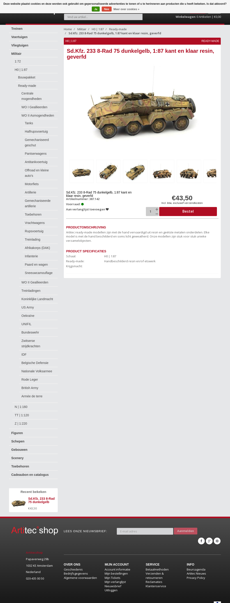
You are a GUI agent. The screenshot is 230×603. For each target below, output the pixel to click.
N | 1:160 (21, 404)
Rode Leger (29, 377)
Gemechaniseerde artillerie (38, 200)
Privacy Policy (196, 571)
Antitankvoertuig (36, 159)
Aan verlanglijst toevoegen (88, 206)
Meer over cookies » (126, 9)
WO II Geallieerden (34, 280)
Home (68, 27)
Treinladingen (30, 288)
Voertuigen (19, 34)
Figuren (17, 430)
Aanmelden (185, 527)
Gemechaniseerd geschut (37, 140)
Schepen (17, 439)
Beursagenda (196, 563)
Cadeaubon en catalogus (30, 472)
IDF (24, 352)
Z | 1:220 (21, 421)
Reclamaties (154, 576)
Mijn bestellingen (116, 567)
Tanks (29, 120)
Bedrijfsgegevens (76, 567)
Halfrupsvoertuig (36, 129)
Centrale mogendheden (31, 93)
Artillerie (30, 190)
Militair (16, 51)
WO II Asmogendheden (37, 113)
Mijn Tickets (112, 571)
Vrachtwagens (35, 220)
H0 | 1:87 (21, 67)
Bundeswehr (30, 330)
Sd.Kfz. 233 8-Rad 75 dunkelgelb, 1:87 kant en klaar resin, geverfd (115, 31)
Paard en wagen (36, 262)
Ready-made (27, 83)
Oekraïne (27, 313)
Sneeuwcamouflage (39, 270)
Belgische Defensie (34, 360)
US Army (27, 305)
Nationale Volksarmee (36, 369)
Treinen (17, 26)
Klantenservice (156, 580)
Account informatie (117, 563)
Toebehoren (33, 212)
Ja (95, 9)
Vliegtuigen (19, 43)
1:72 (18, 59)
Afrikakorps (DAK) (37, 245)
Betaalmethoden (157, 563)
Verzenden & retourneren (155, 569)
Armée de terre (31, 394)
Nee (106, 9)
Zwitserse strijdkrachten (30, 340)
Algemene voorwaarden (80, 571)
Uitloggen (111, 584)
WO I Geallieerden (34, 104)
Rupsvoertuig (34, 228)
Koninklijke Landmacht (37, 296)
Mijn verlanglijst (115, 576)
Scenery (17, 455)
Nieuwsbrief (113, 580)
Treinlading (32, 237)
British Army (29, 385)
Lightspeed (54, 598)
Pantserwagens (36, 151)
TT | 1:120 (22, 412)
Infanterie (31, 253)
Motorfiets (32, 181)
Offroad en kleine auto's (37, 170)
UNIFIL (26, 321)
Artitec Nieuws (196, 567)
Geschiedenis (73, 563)
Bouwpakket (26, 75)
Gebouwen (19, 447)
